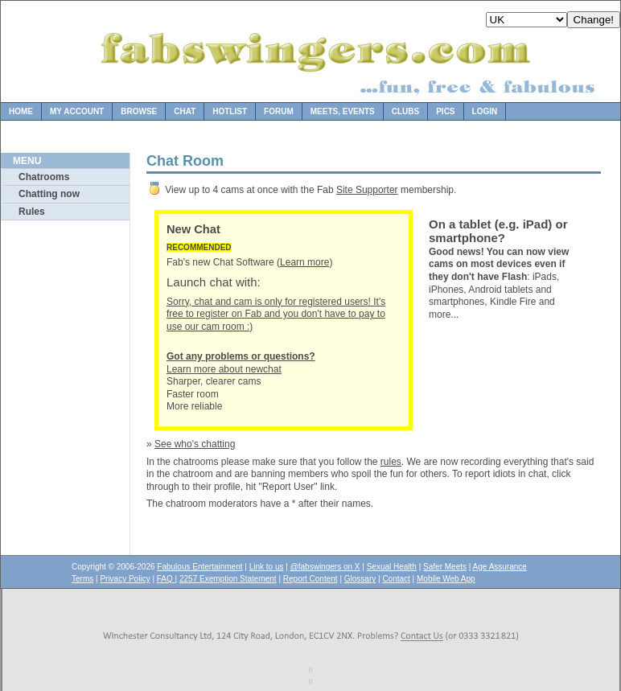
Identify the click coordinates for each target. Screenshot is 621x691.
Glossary (360, 578)
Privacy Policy (125, 578)
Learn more (304, 262)
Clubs (405, 111)
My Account (77, 111)
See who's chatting (194, 444)
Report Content (310, 578)
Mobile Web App (446, 578)
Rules (32, 211)
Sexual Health (392, 566)
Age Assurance (500, 566)
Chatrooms (44, 177)
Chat (184, 111)
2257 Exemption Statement (228, 578)
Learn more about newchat (241, 363)
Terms (82, 578)
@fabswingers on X (325, 566)
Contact (395, 578)
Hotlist (229, 111)
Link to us (266, 566)
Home (21, 111)
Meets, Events (342, 111)
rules (390, 461)
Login (485, 111)
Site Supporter (367, 189)
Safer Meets (445, 566)
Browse (139, 111)
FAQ (166, 578)
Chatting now (49, 193)
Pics (445, 111)
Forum (279, 111)
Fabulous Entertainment (199, 566)
